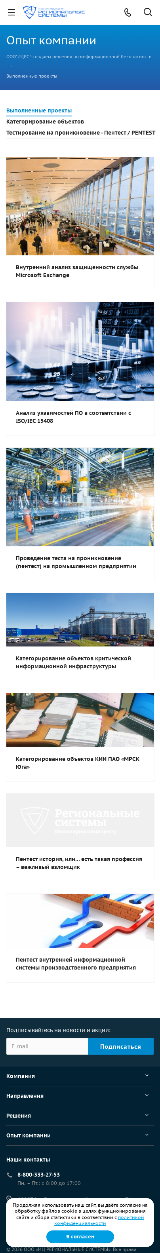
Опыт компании (28, 1135)
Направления (25, 1095)
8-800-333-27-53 (38, 1174)
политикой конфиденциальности (99, 1220)
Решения (18, 1115)
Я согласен (80, 1236)
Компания (20, 1076)
